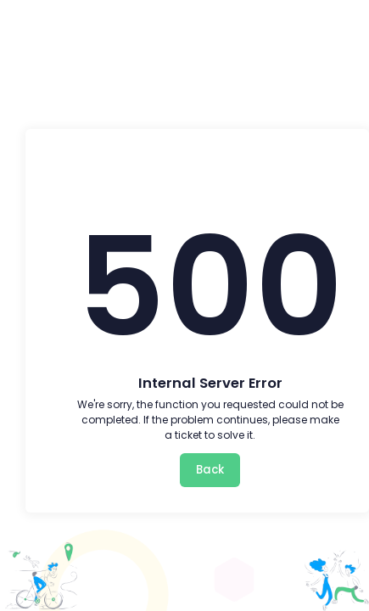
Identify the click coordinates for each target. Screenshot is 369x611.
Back (210, 470)
